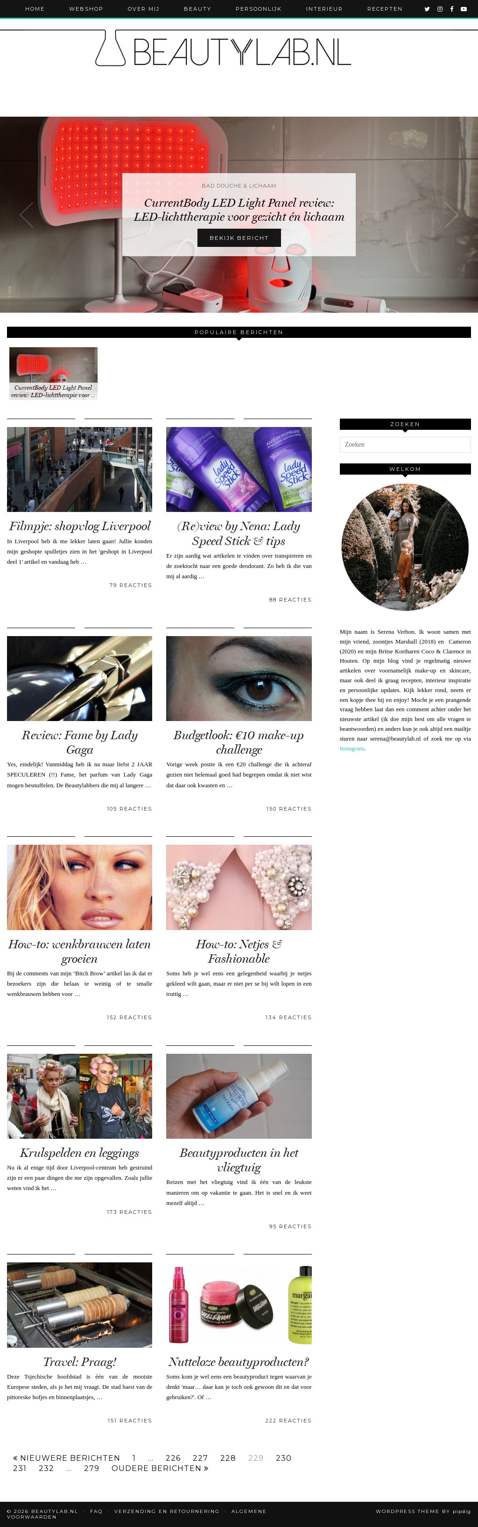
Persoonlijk (259, 9)
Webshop (86, 9)
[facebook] (452, 9)
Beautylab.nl (54, 1511)
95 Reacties (290, 1226)
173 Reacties (129, 1212)
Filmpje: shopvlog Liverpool (79, 526)
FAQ (96, 1511)
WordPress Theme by (423, 1511)
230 (284, 1458)
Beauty (197, 9)
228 (228, 1458)
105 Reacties (129, 809)
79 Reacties (131, 585)
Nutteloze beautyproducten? (239, 1362)
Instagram (352, 748)
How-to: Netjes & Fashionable (239, 951)
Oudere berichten (160, 1468)
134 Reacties (289, 1017)
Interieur (324, 9)
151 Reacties (130, 1420)
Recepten (385, 9)
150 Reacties (289, 809)
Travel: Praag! (79, 1362)
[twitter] (427, 9)
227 (200, 1458)
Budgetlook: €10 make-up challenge (239, 742)
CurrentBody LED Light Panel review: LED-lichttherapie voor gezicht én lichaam (239, 210)
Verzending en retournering (167, 1511)
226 (173, 1458)
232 (46, 1468)
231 (20, 1468)
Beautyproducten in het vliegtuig (239, 1160)
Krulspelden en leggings (79, 1153)
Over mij (144, 9)
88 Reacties (290, 599)
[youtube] (464, 9)
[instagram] (440, 9)
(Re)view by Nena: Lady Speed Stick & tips (238, 533)
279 (91, 1468)
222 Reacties (289, 1420)
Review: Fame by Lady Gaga (80, 742)
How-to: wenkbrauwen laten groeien (79, 951)
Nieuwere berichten (66, 1458)
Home (35, 9)
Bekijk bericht (239, 237)
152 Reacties (129, 1017)
